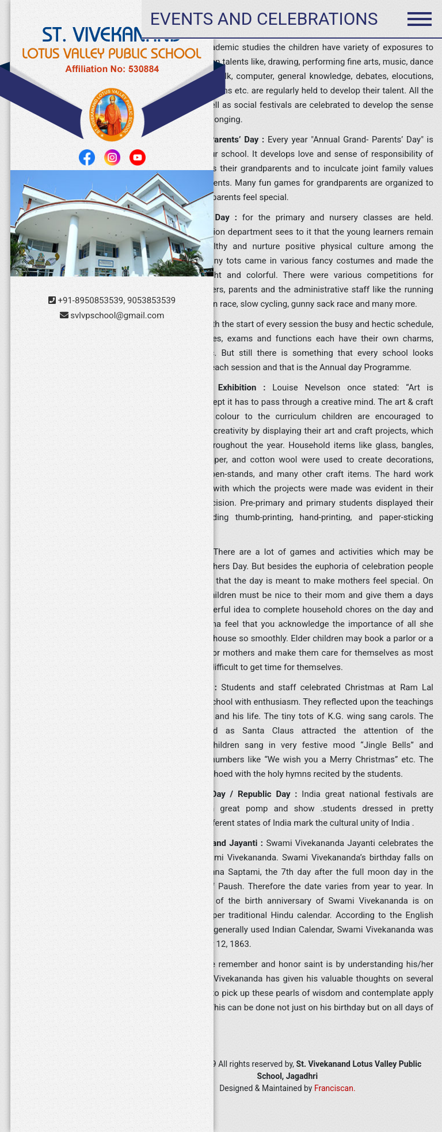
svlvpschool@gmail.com (112, 315)
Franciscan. (335, 1088)
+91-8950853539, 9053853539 (112, 300)
